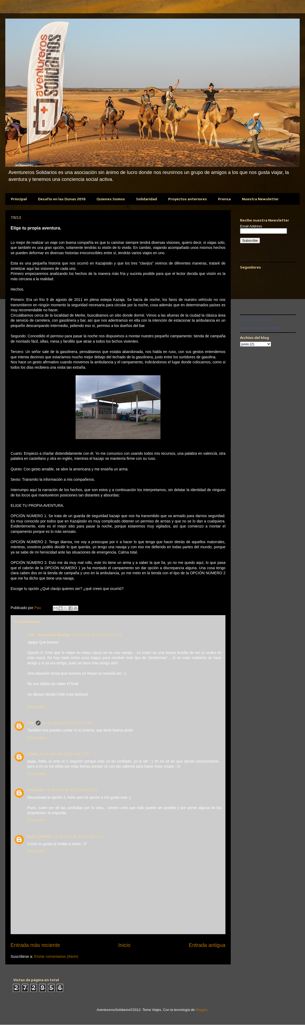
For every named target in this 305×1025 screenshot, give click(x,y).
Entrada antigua (207, 945)
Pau (30, 723)
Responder (36, 707)
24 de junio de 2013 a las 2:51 (78, 836)
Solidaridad (146, 199)
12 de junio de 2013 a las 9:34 (67, 723)
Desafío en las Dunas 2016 (61, 199)
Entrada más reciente (35, 945)
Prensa (224, 199)
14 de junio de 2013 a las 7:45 (64, 754)
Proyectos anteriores (187, 199)
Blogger (201, 1010)
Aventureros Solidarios (254, 319)
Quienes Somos (111, 199)
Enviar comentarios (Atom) (56, 956)
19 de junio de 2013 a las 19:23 (71, 790)
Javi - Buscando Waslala (49, 635)
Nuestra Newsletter (260, 199)
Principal (19, 199)
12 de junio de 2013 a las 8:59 (97, 635)
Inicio (124, 945)
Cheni (32, 754)
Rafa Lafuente (39, 836)
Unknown (35, 790)
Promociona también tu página (260, 327)
